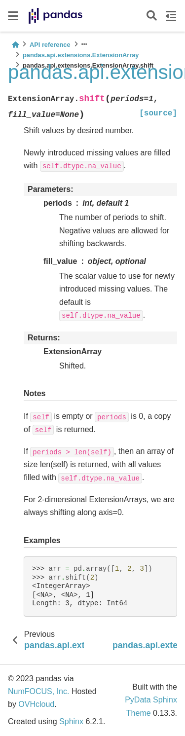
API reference (50, 44)
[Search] (151, 16)
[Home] (15, 44)
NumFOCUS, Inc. (38, 691)
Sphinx (71, 721)
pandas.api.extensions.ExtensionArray (81, 55)
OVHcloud (36, 704)
